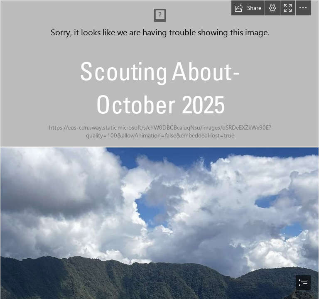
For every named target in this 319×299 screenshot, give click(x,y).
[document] (159, 149)
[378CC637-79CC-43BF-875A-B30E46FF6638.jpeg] (159, 73)
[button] (248, 7)
